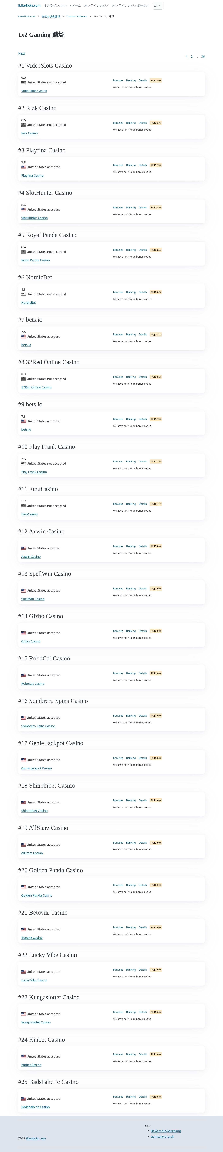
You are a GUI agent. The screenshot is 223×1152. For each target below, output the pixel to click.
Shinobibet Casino (34, 811)
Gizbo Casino (30, 641)
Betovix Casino (32, 938)
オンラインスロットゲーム (62, 5)
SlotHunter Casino (34, 218)
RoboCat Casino (32, 683)
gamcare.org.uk (162, 1136)
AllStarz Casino (32, 853)
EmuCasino (29, 514)
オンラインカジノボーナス (130, 5)
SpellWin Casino (32, 599)
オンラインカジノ (96, 5)
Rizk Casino (29, 133)
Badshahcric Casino (35, 1107)
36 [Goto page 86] (203, 56)
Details (143, 80)
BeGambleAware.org (166, 1131)
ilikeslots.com (36, 1138)
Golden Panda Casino (36, 895)
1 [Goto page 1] (187, 56)
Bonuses (118, 80)
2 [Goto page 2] (192, 56)
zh (156, 5)
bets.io (26, 345)
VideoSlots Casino (34, 91)
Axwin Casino (31, 556)
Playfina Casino (32, 175)
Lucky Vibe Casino (34, 980)
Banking (131, 80)
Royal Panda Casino (35, 260)
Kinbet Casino (31, 1065)
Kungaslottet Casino (36, 1022)
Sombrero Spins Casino (38, 726)
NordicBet (28, 302)
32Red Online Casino (36, 387)
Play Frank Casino (34, 472)
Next (21, 53)
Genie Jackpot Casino (36, 768)
